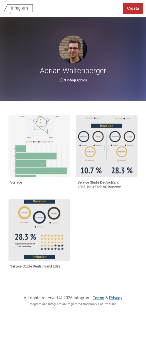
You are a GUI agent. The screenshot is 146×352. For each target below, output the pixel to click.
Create (133, 8)
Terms (98, 297)
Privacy (115, 297)
